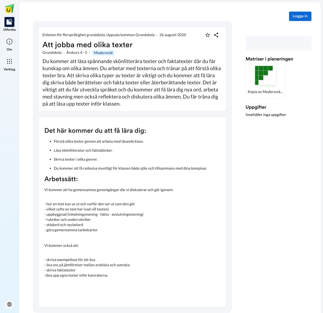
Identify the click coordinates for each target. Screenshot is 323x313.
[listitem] (9, 24)
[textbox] (132, 212)
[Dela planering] (216, 35)
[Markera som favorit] (207, 35)
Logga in (300, 16)
